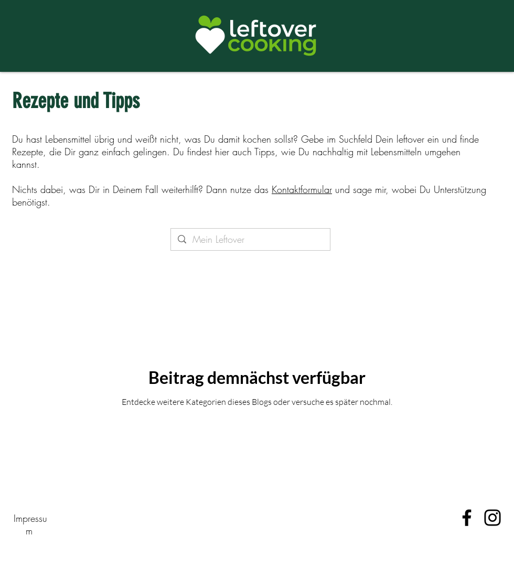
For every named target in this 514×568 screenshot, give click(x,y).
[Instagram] (492, 518)
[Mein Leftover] (250, 239)
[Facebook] (467, 518)
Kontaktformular (302, 189)
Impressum (30, 524)
